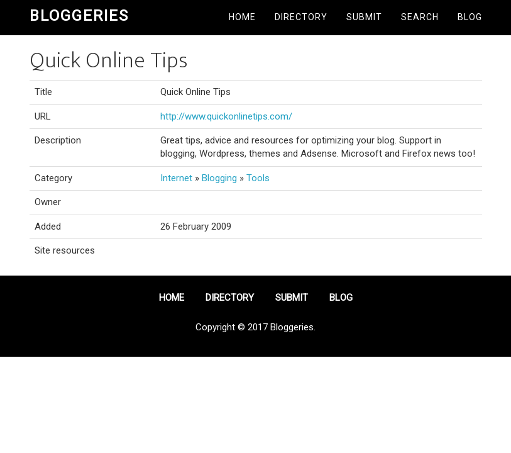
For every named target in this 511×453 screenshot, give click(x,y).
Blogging (219, 178)
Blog (470, 17)
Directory (301, 17)
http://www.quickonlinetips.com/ (226, 116)
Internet (176, 178)
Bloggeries (79, 16)
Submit (364, 17)
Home (242, 17)
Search (420, 17)
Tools (258, 178)
